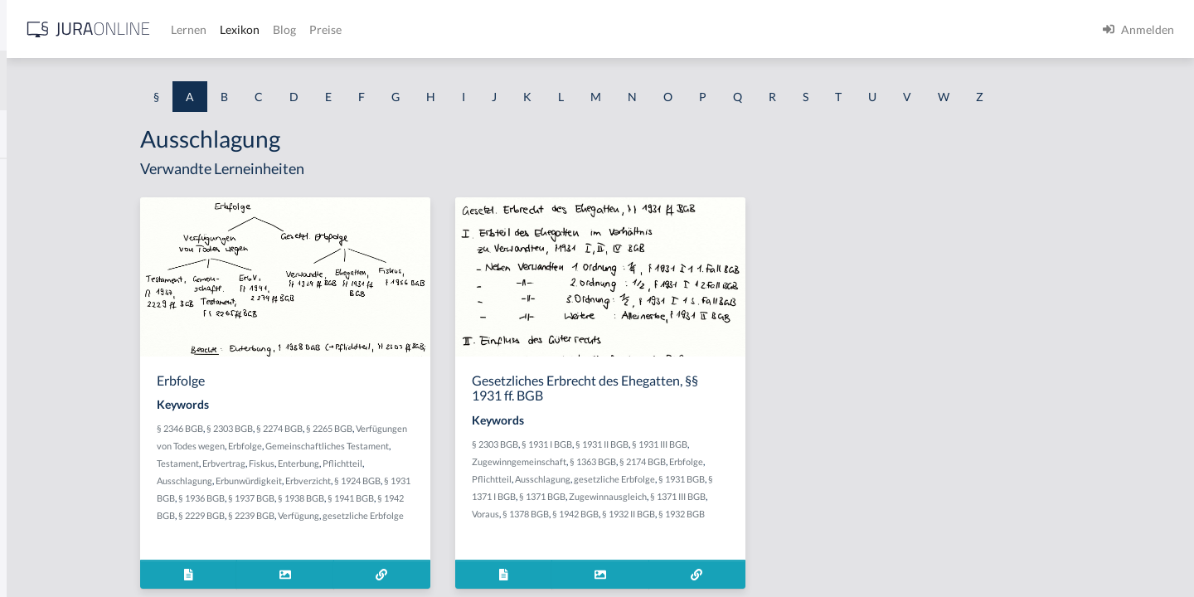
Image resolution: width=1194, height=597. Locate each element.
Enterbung (436, 463)
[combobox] (132, 80)
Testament (315, 463)
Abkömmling (46, 512)
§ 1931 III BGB (791, 444)
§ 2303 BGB (367, 428)
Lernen (447, 29)
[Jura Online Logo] (347, 29)
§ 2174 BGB (774, 461)
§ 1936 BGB (360, 498)
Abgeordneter (49, 363)
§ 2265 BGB (467, 428)
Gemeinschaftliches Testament (465, 445)
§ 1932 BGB (813, 513)
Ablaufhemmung (56, 549)
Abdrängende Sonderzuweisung (94, 176)
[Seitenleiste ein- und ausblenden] (239, 25)
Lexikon (498, 29)
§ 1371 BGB (674, 496)
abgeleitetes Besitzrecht (74, 325)
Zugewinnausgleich (740, 496)
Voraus (617, 513)
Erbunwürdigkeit (386, 480)
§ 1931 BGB (813, 478)
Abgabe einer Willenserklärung (92, 251)
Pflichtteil (480, 463)
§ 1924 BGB (495, 480)
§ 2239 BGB (410, 515)
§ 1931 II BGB (733, 444)
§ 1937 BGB (410, 498)
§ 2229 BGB (360, 515)
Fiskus (399, 463)
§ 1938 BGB (460, 498)
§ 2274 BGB (417, 428)
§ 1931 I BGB (678, 444)
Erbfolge (383, 445)
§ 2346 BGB (317, 428)
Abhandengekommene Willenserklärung (116, 400)
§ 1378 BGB (657, 513)
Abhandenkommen (62, 437)
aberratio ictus (51, 213)
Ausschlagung (322, 480)
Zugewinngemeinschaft (651, 461)
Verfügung (457, 515)
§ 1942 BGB (707, 513)
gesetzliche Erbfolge (746, 478)
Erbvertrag (361, 463)
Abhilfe (32, 475)
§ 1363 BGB (724, 461)
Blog (543, 29)
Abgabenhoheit (52, 288)
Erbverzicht (445, 480)
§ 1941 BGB (510, 498)
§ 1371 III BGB (809, 496)
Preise (584, 29)
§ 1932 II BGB (760, 513)
